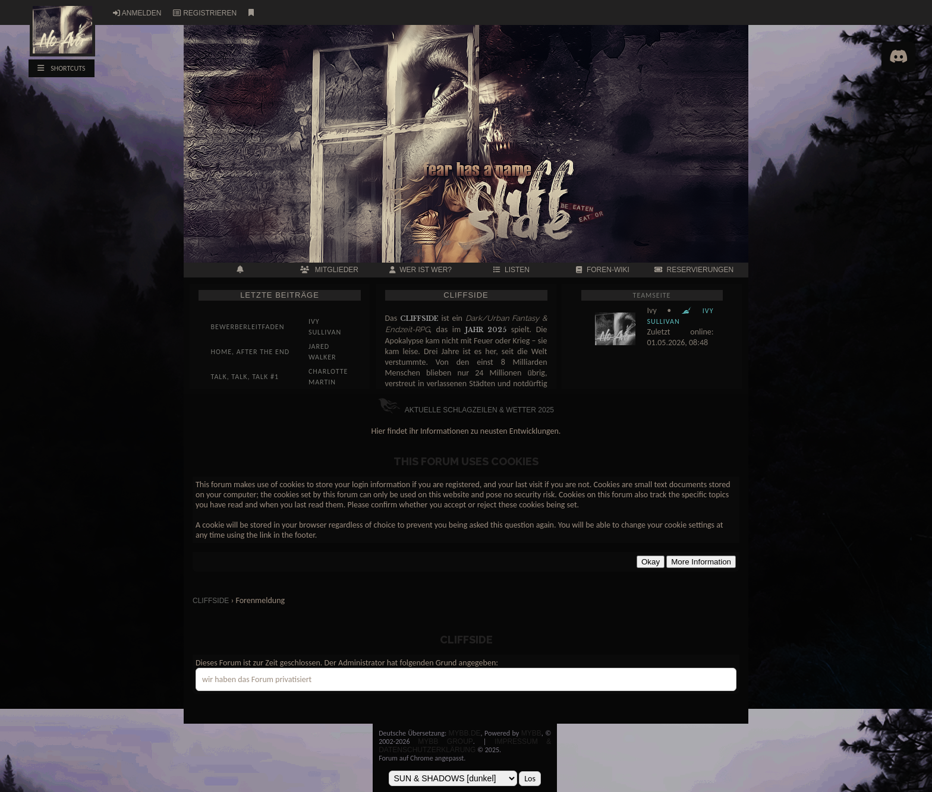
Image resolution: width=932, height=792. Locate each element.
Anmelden (142, 13)
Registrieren (210, 13)
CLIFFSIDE (211, 601)
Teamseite (652, 295)
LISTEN (511, 270)
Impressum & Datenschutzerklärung (465, 745)
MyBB (531, 733)
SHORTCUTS (61, 68)
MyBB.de (465, 733)
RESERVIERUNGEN (693, 270)
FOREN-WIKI (602, 270)
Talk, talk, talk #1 (245, 377)
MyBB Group (445, 741)
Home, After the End (250, 352)
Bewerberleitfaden (248, 327)
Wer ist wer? (420, 270)
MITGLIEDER (329, 270)
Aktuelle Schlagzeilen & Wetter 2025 (466, 410)
